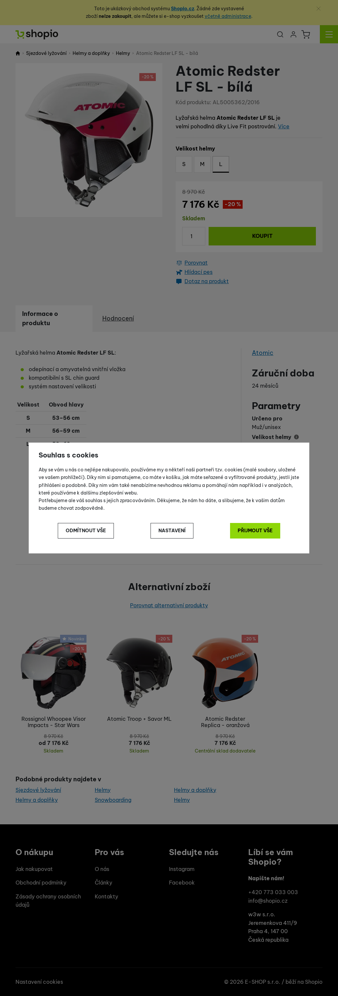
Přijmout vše (255, 531)
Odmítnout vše (86, 531)
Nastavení (172, 531)
